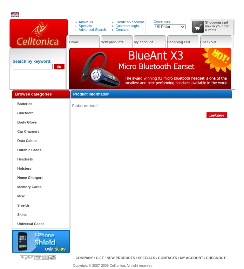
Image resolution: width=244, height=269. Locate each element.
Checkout (208, 42)
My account (143, 42)
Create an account (130, 22)
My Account (191, 258)
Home (74, 42)
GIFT (100, 258)
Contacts (122, 30)
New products (112, 42)
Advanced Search (92, 30)
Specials (85, 26)
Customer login (127, 26)
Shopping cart (178, 42)
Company (84, 258)
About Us (86, 22)
